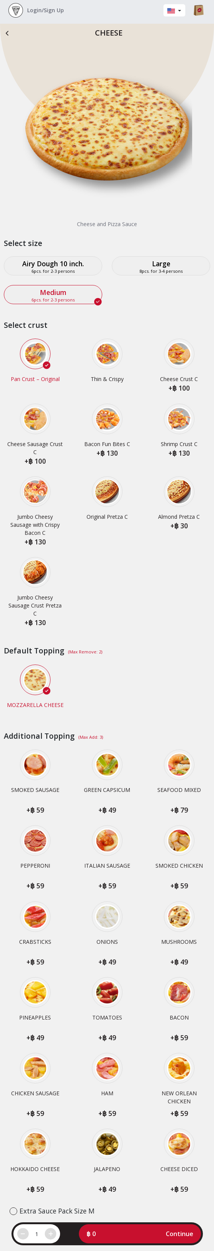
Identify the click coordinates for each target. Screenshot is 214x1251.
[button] (140, 1233)
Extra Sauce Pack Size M (57, 1210)
